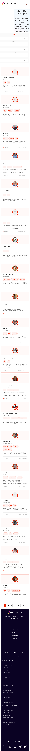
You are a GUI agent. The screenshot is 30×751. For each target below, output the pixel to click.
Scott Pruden (6, 328)
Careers (15, 641)
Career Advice (15, 632)
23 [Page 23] (18, 605)
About (15, 645)
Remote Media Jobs (7, 662)
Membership (15, 629)
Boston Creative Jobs (7, 724)
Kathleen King (6, 356)
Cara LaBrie (6, 190)
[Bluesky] (20, 747)
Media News (15, 635)
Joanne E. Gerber (7, 557)
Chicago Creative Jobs (8, 717)
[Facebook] (5, 747)
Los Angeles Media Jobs (8, 720)
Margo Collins (6, 441)
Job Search (15, 622)
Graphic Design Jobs (7, 665)
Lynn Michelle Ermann (8, 302)
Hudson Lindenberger (8, 77)
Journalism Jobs (6, 677)
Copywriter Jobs (6, 695)
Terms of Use (15, 732)
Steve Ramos (6, 162)
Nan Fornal (5, 500)
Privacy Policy (15, 737)
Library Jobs (5, 674)
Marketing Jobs (6, 672)
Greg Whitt (5, 528)
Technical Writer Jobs (7, 690)
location (14, 52)
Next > (23, 605)
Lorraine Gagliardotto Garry (10, 413)
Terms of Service (15, 735)
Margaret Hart (6, 585)
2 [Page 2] (8, 605)
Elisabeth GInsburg (7, 105)
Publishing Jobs (6, 697)
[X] (10, 747)
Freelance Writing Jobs (8, 702)
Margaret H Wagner (8, 274)
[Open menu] (26, 4)
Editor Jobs (5, 699)
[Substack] (25, 747)
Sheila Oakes (6, 218)
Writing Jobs (5, 670)
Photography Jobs (7, 667)
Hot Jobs (15, 625)
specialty (14, 41)
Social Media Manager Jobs (9, 692)
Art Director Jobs (6, 712)
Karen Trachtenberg (8, 385)
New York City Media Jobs (9, 722)
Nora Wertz (6, 472)
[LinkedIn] (15, 747)
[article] (15, 80)
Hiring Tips (15, 638)
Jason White (6, 133)
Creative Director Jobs (8, 710)
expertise (14, 36)
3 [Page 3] (11, 605)
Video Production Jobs (8, 685)
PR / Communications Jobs (9, 679)
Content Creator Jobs (7, 708)
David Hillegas (6, 246)
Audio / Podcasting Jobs (8, 687)
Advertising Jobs (6, 715)
